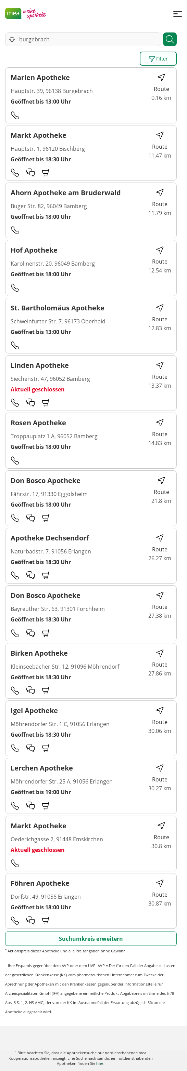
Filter (158, 58)
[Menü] (177, 13)
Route (161, 83)
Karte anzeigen (93, 1060)
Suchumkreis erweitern (91, 938)
